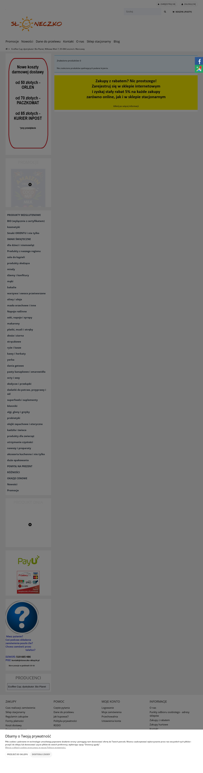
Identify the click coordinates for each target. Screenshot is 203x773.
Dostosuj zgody (41, 754)
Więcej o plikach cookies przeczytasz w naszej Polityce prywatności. (35, 747)
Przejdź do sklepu (17, 754)
